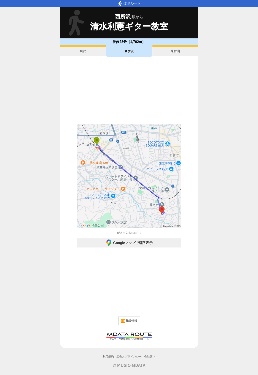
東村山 (175, 51)
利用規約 (108, 356)
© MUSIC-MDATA (129, 365)
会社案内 (149, 356)
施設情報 (129, 321)
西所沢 (129, 51)
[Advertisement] (129, 90)
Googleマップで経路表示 (129, 242)
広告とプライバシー (129, 356)
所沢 (83, 51)
